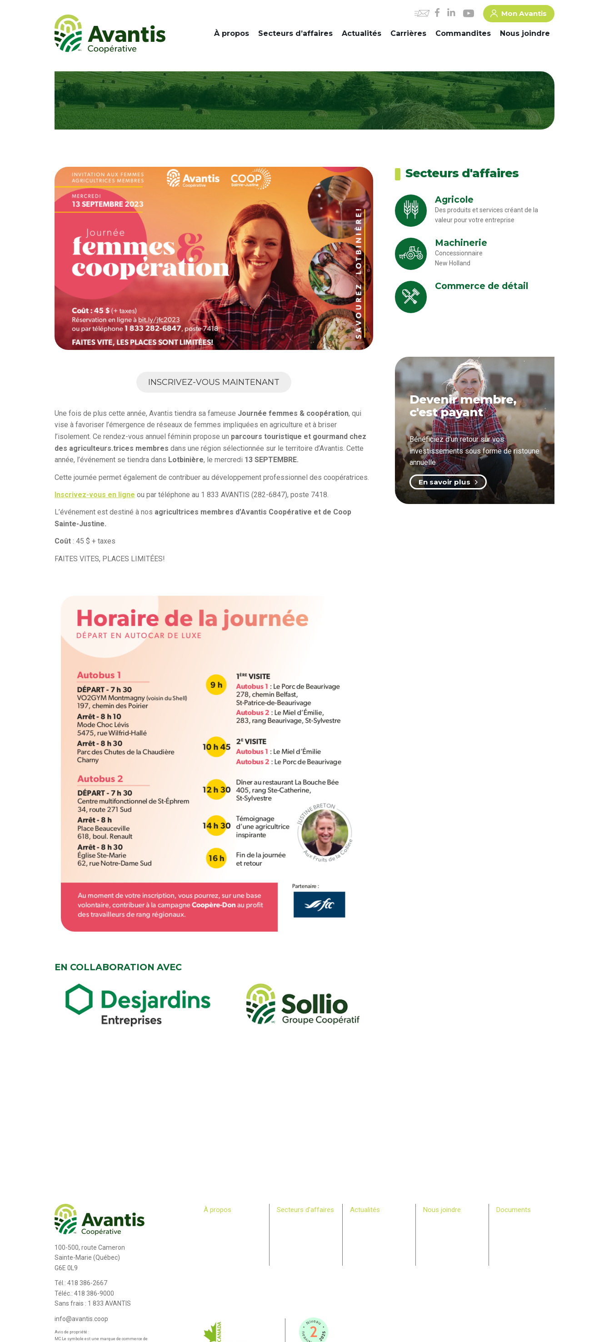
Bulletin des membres (231, 1275)
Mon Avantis (518, 15)
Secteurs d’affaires (295, 33)
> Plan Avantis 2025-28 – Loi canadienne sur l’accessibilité (525, 1232)
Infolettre (361, 1232)
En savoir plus (448, 482)
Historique (217, 1223)
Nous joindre (525, 33)
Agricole (287, 1223)
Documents (513, 1210)
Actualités (361, 33)
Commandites (463, 33)
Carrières (408, 33)
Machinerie (291, 1232)
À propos (231, 33)
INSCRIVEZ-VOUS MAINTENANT (214, 382)
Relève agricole (223, 1267)
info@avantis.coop (81, 1318)
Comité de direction (228, 1232)
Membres (215, 1258)
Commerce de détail (302, 1240)
